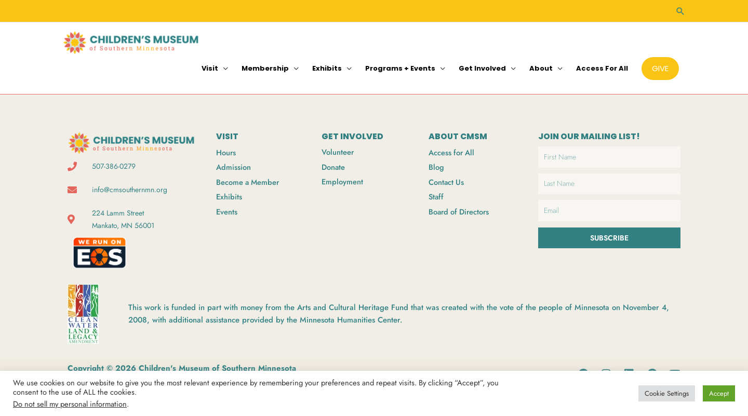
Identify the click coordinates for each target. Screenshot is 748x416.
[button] (680, 11)
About (541, 67)
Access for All (602, 67)
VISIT (227, 135)
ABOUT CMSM (458, 135)
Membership (265, 67)
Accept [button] (719, 393)
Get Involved (482, 67)
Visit (210, 67)
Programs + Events (400, 67)
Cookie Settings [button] (667, 393)
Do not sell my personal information (70, 403)
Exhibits (327, 67)
